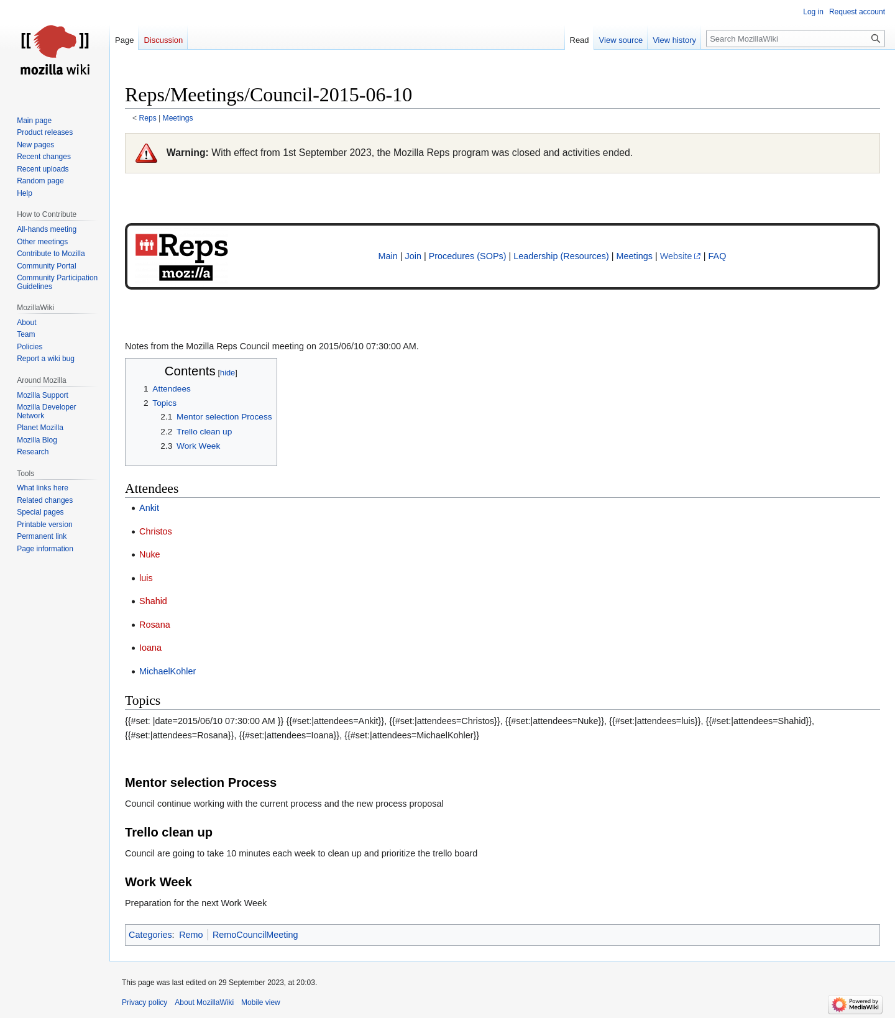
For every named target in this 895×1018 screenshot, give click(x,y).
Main (388, 256)
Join (413, 256)
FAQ (718, 256)
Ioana (150, 648)
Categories (150, 935)
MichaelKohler (167, 671)
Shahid (153, 601)
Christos (155, 531)
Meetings (178, 118)
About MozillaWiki (204, 1002)
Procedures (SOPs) (468, 256)
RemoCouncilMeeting (255, 935)
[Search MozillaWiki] (795, 38)
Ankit (149, 508)
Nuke (149, 554)
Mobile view (260, 1002)
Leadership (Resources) (561, 256)
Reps (148, 118)
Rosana (154, 625)
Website (676, 256)
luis (146, 578)
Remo (191, 935)
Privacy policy (144, 1002)
